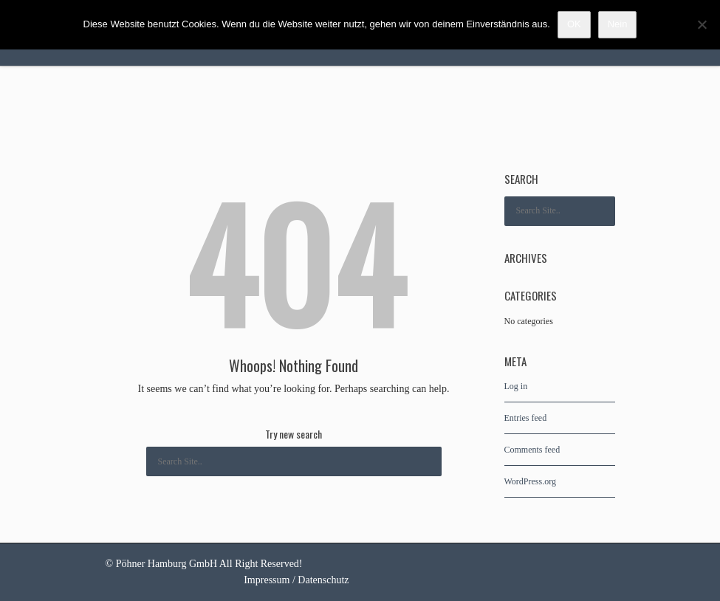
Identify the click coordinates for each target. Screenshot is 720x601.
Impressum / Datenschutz (296, 579)
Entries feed (525, 418)
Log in (516, 386)
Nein (618, 24)
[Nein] (701, 24)
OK (574, 24)
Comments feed (532, 449)
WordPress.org (530, 481)
